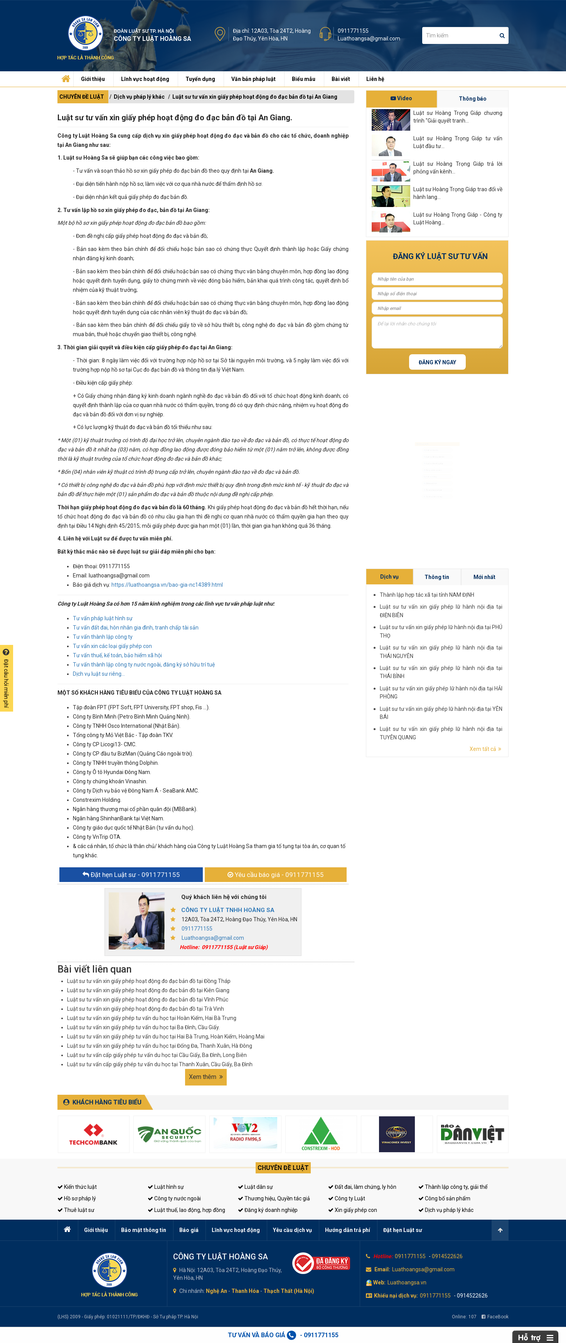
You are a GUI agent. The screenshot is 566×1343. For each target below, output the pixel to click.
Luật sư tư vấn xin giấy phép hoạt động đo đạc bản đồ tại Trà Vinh (145, 1009)
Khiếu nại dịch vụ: (396, 1296)
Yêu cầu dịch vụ (292, 1230)
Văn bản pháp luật (253, 79)
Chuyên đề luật (283, 1167)
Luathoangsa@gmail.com (369, 38)
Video (401, 98)
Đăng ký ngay (437, 362)
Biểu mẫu (303, 79)
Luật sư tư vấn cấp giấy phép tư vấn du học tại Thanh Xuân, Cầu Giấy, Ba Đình (160, 1064)
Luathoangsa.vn (406, 1282)
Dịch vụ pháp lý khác (139, 97)
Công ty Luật (346, 1198)
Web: (379, 1282)
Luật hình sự (166, 1187)
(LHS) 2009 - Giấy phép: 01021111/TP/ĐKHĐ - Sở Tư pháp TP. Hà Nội (127, 1316)
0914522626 (447, 1256)
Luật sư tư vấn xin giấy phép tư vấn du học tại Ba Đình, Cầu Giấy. (143, 1027)
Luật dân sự (255, 1187)
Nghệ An (216, 1291)
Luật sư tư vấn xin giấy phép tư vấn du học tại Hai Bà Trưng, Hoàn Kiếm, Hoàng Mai (165, 1036)
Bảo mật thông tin (143, 1230)
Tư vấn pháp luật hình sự (103, 618)
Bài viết (341, 79)
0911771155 (353, 31)
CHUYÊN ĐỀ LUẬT (81, 97)
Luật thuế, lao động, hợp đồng (186, 1210)
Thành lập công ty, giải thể (452, 1187)
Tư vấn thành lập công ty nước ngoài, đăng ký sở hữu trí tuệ (144, 664)
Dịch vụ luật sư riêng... (99, 674)
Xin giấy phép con (352, 1210)
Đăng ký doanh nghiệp (268, 1210)
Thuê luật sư (75, 1210)
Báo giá (189, 1230)
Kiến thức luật (77, 1187)
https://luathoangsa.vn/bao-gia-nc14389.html (167, 585)
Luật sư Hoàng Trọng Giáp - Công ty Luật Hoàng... (457, 219)
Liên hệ (375, 79)
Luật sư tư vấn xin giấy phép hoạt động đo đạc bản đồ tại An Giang (254, 97)
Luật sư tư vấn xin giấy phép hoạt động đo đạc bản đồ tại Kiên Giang (148, 990)
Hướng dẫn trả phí (347, 1230)
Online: (464, 1316)
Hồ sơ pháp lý (76, 1198)
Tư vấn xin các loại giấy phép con (112, 646)
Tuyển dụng (200, 79)
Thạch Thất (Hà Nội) (288, 1291)
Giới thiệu (93, 79)
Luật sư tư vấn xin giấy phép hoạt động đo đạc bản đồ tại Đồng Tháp (149, 981)
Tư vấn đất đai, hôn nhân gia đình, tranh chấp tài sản (136, 627)
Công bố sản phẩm (444, 1198)
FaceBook (495, 1316)
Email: (382, 1269)
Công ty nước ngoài (174, 1198)
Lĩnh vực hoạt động (145, 79)
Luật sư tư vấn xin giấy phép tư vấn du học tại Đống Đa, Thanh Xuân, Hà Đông (159, 1046)
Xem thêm (206, 1076)
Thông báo (473, 99)
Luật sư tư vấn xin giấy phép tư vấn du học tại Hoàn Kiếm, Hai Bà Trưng (151, 1018)
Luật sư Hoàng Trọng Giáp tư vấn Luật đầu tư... (457, 142)
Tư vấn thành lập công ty (103, 637)
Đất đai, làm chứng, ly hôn (362, 1187)
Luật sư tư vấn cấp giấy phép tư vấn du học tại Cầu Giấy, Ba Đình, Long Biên (157, 1055)
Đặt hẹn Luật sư (402, 1230)
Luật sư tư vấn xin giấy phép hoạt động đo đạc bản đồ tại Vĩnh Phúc (147, 999)
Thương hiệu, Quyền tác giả (274, 1198)
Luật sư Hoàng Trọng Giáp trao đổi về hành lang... (457, 193)
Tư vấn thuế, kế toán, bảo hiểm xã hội (117, 655)
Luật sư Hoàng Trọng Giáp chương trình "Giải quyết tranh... (457, 117)
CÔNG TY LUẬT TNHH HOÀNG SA (228, 910)
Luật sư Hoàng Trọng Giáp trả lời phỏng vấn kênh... (457, 168)
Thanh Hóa (245, 1291)
